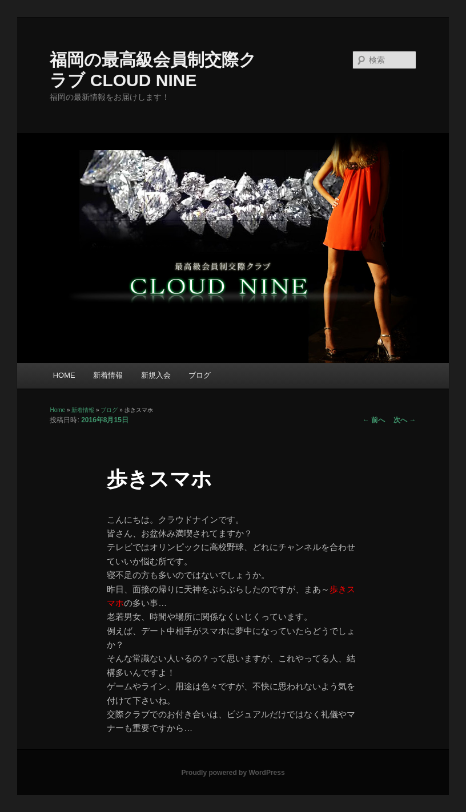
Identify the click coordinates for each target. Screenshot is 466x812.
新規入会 (156, 375)
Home (57, 410)
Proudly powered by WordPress (232, 773)
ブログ (199, 375)
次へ (404, 420)
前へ (374, 420)
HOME (64, 375)
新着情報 (108, 375)
